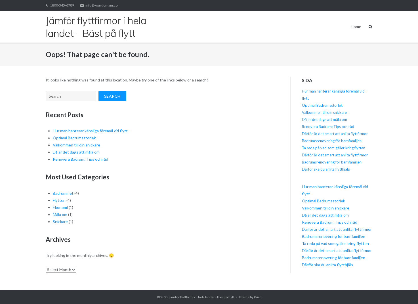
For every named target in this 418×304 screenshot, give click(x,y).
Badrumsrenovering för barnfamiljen (332, 141)
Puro (257, 297)
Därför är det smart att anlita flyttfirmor (335, 133)
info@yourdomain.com (103, 5)
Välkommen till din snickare (76, 144)
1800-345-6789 (62, 5)
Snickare (60, 221)
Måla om (60, 214)
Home (356, 26)
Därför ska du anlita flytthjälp (326, 169)
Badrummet (63, 193)
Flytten (59, 200)
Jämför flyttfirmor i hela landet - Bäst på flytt (201, 297)
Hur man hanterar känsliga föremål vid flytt (90, 130)
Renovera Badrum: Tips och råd (80, 159)
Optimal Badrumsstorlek (74, 137)
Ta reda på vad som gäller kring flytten (333, 148)
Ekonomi (60, 207)
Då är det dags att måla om (76, 152)
